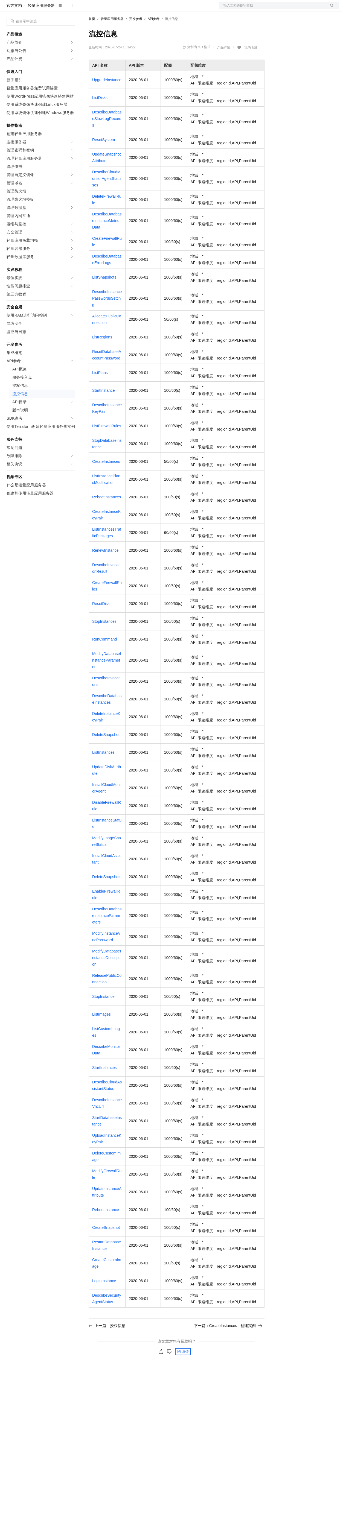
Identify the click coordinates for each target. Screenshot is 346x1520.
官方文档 (14, 23)
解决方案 (88, 9)
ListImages (101, 1032)
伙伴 (148, 9)
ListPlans (100, 390)
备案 (284, 9)
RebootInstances (106, 514)
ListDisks (99, 115)
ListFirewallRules (106, 443)
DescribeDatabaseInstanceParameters (106, 933)
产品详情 (223, 65)
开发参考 (135, 36)
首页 (92, 36)
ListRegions (102, 354)
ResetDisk (101, 621)
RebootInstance (105, 1227)
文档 (272, 9)
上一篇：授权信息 (107, 1343)
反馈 (183, 1369)
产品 (71, 9)
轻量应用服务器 (41, 23)
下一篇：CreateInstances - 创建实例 (228, 1343)
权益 (105, 9)
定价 (118, 9)
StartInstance (103, 408)
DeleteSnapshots (106, 894)
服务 (161, 9)
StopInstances (104, 639)
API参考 (153, 36)
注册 (310, 9)
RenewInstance (105, 568)
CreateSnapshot (106, 1245)
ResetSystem (103, 157)
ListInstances (103, 770)
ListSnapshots (104, 295)
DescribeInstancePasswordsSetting (107, 316)
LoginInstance (104, 1298)
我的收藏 (250, 65)
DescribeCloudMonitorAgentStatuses (106, 196)
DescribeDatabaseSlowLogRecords (106, 136)
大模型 (56, 9)
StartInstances (104, 1085)
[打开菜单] (9, 8)
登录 (330, 9)
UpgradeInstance (106, 97)
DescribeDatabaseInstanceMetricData (106, 238)
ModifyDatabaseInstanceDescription (106, 975)
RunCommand (104, 656)
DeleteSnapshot (106, 752)
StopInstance (103, 1014)
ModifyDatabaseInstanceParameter (106, 677)
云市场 (133, 9)
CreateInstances (106, 479)
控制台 (297, 9)
